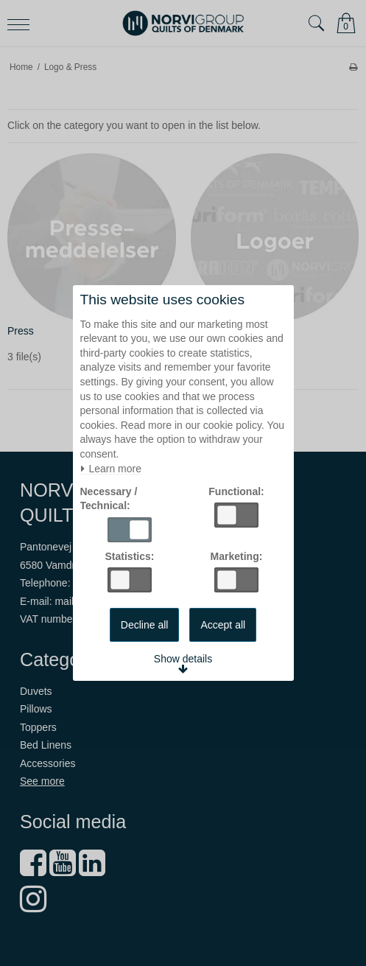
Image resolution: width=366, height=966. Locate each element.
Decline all (145, 625)
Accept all (222, 625)
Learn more (110, 469)
